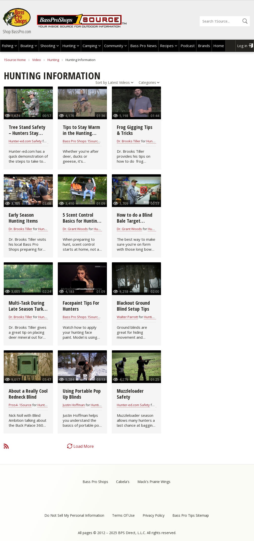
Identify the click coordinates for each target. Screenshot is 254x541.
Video (36, 60)
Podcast (188, 45)
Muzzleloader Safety (130, 394)
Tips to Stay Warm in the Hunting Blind (81, 133)
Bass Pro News (143, 45)
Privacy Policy (153, 515)
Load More (83, 446)
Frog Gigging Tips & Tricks (134, 130)
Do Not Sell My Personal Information (74, 515)
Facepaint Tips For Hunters (81, 306)
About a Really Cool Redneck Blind (28, 394)
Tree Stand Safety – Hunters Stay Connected (27, 133)
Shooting (47, 45)
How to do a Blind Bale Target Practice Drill (134, 220)
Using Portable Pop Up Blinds (82, 394)
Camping (90, 45)
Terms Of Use (123, 515)
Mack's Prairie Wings (153, 481)
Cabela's (122, 481)
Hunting (69, 45)
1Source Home (15, 60)
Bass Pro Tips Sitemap (190, 515)
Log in (242, 45)
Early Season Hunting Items (23, 217)
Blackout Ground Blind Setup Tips (133, 306)
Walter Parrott (127, 317)
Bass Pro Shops (95, 481)
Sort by (101, 82)
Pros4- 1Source (20, 405)
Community (113, 45)
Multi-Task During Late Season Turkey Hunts (28, 309)
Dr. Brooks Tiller (128, 141)
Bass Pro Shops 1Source (81, 141)
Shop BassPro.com (17, 31)
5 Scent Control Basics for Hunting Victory (81, 220)
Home (218, 45)
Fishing (7, 45)
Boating (26, 45)
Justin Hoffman (74, 405)
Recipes (167, 45)
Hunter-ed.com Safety (25, 141)
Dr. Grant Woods (75, 229)
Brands (204, 45)
